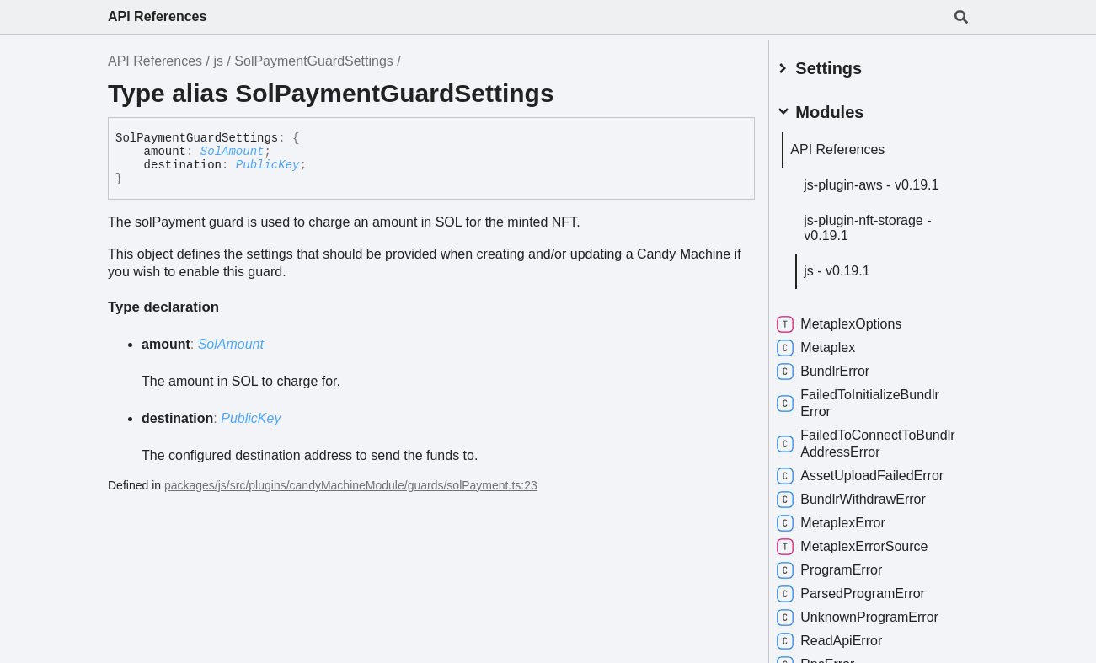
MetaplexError (845, 519)
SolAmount (232, 151)
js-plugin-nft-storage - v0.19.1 (881, 223)
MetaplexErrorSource (866, 542)
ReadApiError (843, 636)
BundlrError (837, 367)
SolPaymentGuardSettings (313, 61)
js (218, 61)
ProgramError (843, 566)
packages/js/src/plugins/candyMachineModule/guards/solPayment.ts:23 (350, 485)
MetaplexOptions (853, 320)
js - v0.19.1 (851, 266)
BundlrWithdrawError (865, 495)
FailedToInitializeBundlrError (872, 398)
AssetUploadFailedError (874, 471)
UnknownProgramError (872, 613)
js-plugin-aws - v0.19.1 (885, 181)
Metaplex (830, 343)
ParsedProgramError (865, 589)
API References (157, 16)
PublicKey (268, 165)
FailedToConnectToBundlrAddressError (862, 439)
